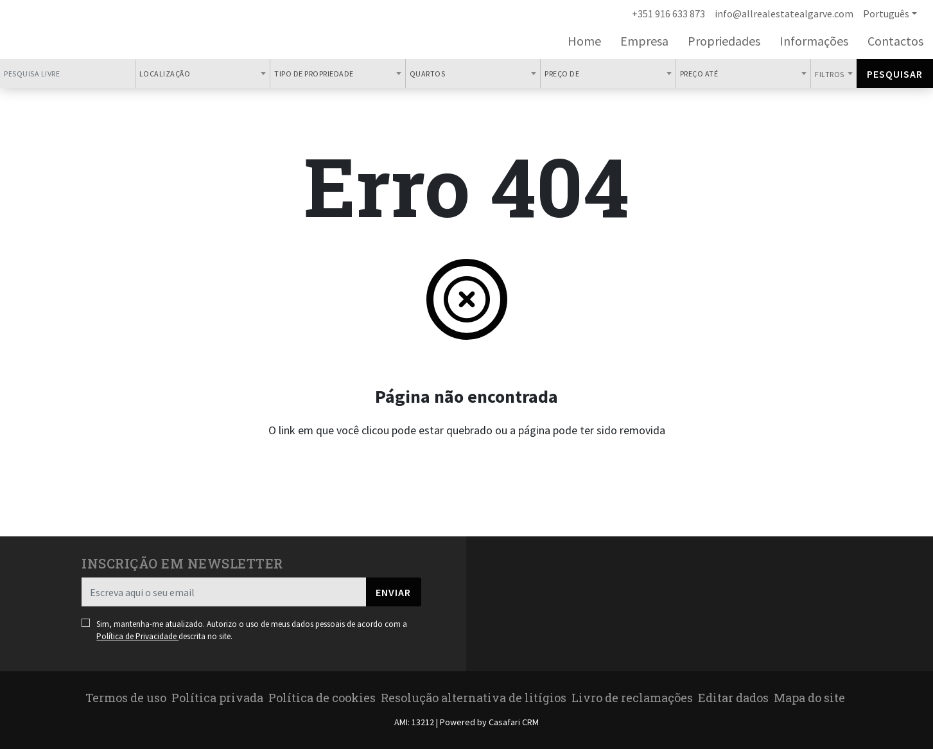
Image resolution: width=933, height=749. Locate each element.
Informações (814, 41)
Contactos (895, 41)
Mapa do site (809, 697)
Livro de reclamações (632, 697)
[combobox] (202, 73)
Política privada (217, 697)
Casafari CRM (514, 722)
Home (584, 41)
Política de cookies (322, 697)
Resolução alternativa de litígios (473, 697)
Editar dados (733, 697)
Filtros (830, 74)
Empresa (644, 41)
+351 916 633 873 (668, 13)
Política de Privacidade (137, 636)
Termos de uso (125, 697)
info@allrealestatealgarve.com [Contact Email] (784, 13)
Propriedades (724, 41)
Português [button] (886, 13)
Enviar (393, 592)
